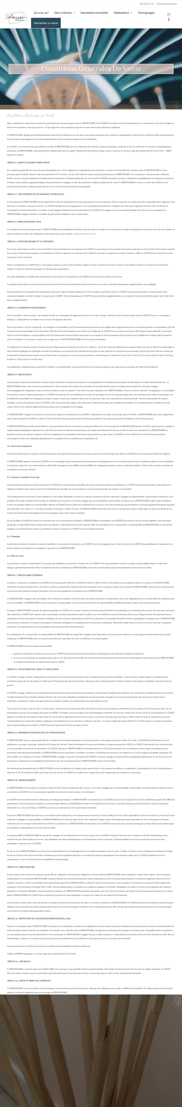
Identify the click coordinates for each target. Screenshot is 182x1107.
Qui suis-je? (40, 12)
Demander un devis (45, 23)
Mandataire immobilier (89, 12)
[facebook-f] (168, 19)
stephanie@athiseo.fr (84, 233)
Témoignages (137, 12)
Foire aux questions (167, 3)
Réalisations (116, 13)
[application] (70, 13)
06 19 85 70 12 (147, 3)
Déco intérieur (61, 13)
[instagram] (168, 14)
